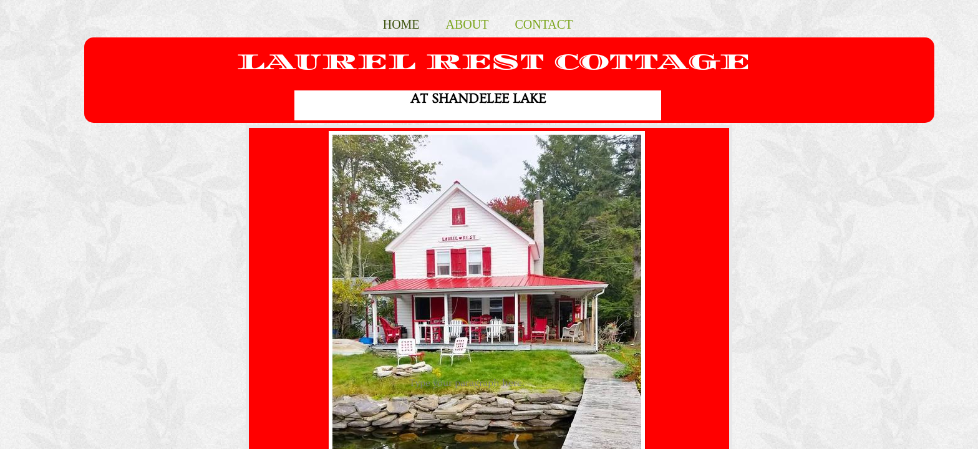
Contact (544, 24)
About (467, 24)
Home (401, 24)
